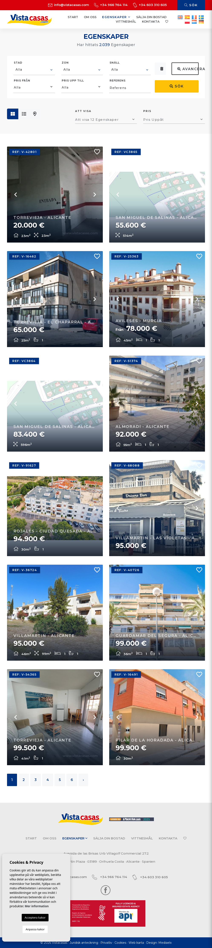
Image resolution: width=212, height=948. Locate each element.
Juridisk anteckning (84, 943)
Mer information (37, 906)
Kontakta (150, 21)
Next (94, 194)
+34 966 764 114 (111, 5)
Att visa (83, 111)
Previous (15, 194)
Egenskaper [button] (116, 17)
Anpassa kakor (35, 929)
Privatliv (106, 943)
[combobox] (34, 70)
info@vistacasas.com (68, 5)
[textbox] (34, 69)
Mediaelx (165, 943)
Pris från (22, 80)
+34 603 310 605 (150, 5)
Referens (118, 80)
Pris (147, 111)
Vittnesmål (126, 21)
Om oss (90, 17)
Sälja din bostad (151, 17)
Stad (18, 62)
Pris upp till (73, 80)
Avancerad (188, 69)
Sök (191, 5)
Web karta (136, 943)
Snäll (115, 62)
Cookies (120, 943)
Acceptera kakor (35, 917)
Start (73, 17)
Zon (65, 62)
